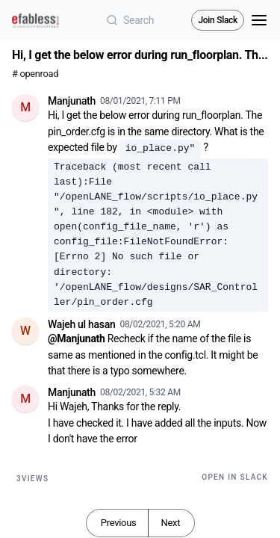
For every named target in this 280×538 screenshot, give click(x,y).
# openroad (35, 73)
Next (170, 522)
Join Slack (217, 20)
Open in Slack (235, 477)
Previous (119, 522)
